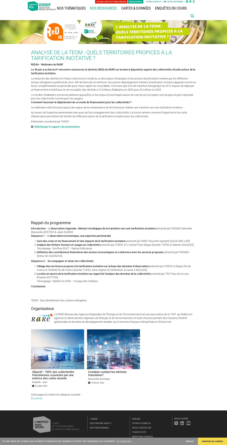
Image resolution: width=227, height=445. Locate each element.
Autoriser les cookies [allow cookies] (212, 441)
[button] (192, 16)
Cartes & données (136, 8)
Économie (36, 398)
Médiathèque (135, 2)
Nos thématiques (71, 8)
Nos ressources (103, 8)
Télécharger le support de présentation (57, 126)
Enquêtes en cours (171, 8)
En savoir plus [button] (124, 441)
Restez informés (173, 2)
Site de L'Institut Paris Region (111, 2)
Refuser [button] (190, 441)
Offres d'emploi (153, 2)
